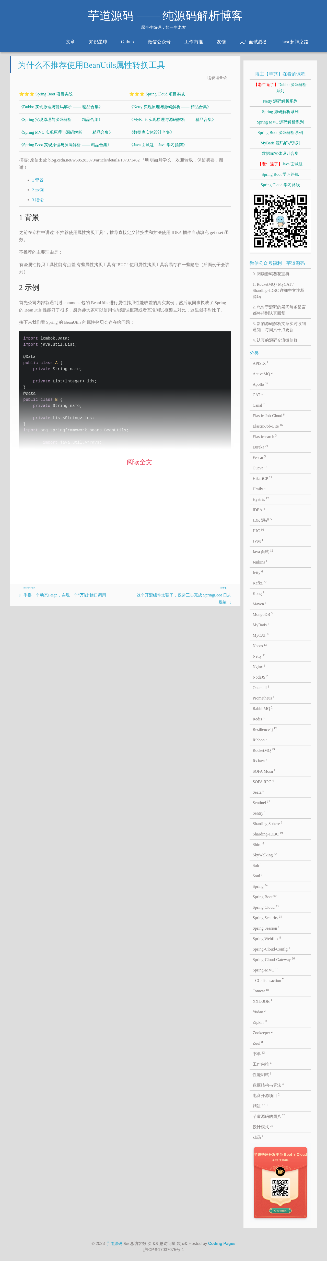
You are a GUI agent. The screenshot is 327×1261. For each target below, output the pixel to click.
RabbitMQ (263, 708)
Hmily (259, 488)
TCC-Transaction (268, 980)
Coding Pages (222, 1243)
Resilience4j (265, 729)
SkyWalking (265, 854)
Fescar (259, 457)
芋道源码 (114, 1243)
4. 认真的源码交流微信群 (275, 340)
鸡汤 (258, 1137)
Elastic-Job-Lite (268, 425)
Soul (258, 875)
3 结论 (38, 204)
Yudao (259, 1011)
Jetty (258, 572)
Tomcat (261, 990)
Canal (259, 404)
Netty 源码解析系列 (280, 101)
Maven (259, 603)
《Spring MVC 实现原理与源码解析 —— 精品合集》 (66, 136)
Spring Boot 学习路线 (280, 174)
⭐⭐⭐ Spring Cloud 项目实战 (157, 98)
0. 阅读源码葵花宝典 (271, 274)
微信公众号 (159, 41)
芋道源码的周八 (269, 1116)
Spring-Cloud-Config (271, 948)
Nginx (259, 666)
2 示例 (38, 194)
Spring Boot (264, 896)
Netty (259, 655)
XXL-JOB (262, 1001)
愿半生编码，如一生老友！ (165, 27)
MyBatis (261, 624)
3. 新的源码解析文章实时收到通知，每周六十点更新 (279, 326)
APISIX (260, 363)
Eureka (260, 446)
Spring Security (267, 917)
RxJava (260, 760)
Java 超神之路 (295, 41)
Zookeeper (263, 1032)
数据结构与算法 (268, 1084)
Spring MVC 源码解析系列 (280, 122)
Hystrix (261, 499)
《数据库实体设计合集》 (151, 136)
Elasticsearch (265, 436)
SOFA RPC (263, 781)
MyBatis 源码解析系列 (280, 143)
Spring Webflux (267, 938)
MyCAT (260, 635)
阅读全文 (139, 466)
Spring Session (266, 927)
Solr (257, 865)
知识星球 (98, 41)
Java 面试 (263, 551)
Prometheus (263, 697)
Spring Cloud (265, 906)
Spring (260, 886)
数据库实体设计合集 (280, 153)
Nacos (260, 645)
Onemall (261, 687)
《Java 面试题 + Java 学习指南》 (158, 149)
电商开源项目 (266, 1095)
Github (127, 41)
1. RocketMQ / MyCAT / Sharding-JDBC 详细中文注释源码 (278, 290)
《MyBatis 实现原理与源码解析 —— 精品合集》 (172, 123)
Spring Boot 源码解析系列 (280, 132)
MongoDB (263, 614)
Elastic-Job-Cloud (269, 415)
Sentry (259, 812)
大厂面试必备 (253, 41)
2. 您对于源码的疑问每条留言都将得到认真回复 (279, 310)
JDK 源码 (262, 519)
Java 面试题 (280, 164)
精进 (260, 1105)
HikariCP (262, 478)
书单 (259, 1053)
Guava (260, 467)
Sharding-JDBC (268, 833)
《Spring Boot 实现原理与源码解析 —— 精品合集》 (65, 149)
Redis (258, 718)
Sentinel (261, 802)
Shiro (258, 844)
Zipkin (260, 1022)
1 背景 (38, 184)
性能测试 (262, 1074)
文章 (70, 41)
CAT (258, 394)
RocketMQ (264, 750)
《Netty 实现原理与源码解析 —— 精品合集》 (170, 111)
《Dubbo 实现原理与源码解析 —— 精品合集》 (61, 111)
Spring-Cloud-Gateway (274, 959)
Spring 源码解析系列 (280, 111)
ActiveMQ (263, 373)
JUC (258, 530)
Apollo (260, 383)
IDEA (259, 509)
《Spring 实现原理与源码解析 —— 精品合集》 (61, 123)
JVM (258, 540)
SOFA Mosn (264, 770)
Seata (258, 791)
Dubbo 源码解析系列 (280, 87)
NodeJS (260, 676)
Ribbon (260, 739)
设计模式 (263, 1126)
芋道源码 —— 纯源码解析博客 (165, 15)
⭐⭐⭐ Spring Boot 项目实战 (46, 98)
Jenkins (260, 561)
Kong (258, 593)
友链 (221, 41)
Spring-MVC (265, 969)
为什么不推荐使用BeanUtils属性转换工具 (91, 69)
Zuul (258, 1042)
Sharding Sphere (267, 823)
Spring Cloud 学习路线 (280, 185)
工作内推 (193, 41)
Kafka (260, 582)
